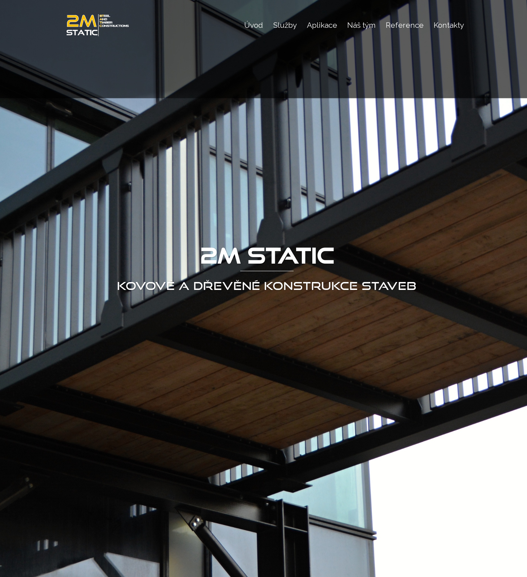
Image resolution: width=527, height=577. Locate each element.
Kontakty (449, 25)
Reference (405, 25)
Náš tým (361, 25)
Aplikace (322, 25)
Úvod (253, 25)
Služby (285, 25)
